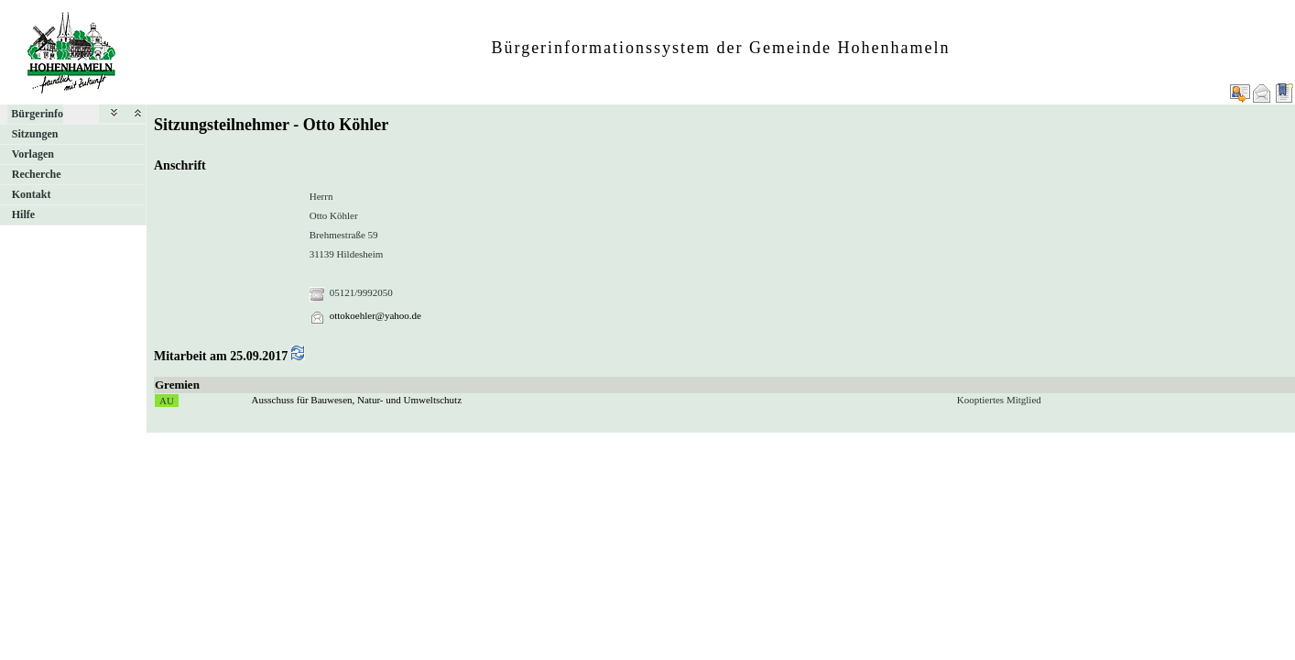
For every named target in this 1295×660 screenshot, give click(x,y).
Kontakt (31, 194)
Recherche (36, 174)
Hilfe (23, 214)
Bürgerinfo (37, 113)
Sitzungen (35, 133)
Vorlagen (33, 154)
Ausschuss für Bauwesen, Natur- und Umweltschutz (357, 399)
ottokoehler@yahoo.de (375, 315)
